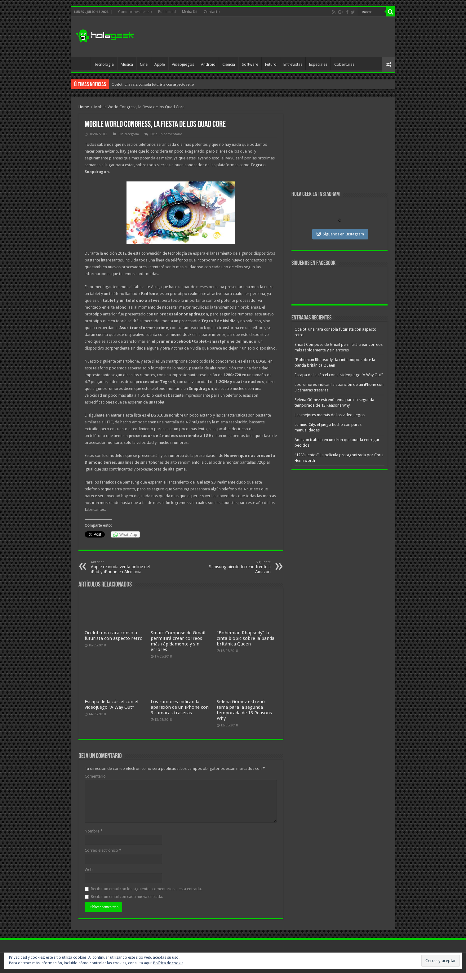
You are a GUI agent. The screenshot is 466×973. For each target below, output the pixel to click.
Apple (159, 64)
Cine (144, 64)
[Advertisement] (277, 37)
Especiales (318, 64)
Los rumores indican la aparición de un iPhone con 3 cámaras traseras (180, 707)
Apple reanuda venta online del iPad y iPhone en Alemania (122, 567)
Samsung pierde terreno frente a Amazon (239, 567)
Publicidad (167, 12)
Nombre (94, 831)
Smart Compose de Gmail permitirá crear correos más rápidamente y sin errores (178, 641)
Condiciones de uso (135, 12)
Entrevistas (292, 64)
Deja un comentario (166, 134)
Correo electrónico (103, 850)
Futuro (271, 64)
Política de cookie (168, 963)
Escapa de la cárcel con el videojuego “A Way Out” (111, 704)
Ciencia (228, 64)
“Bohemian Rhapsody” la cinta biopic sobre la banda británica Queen (245, 638)
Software (250, 64)
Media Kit (189, 12)
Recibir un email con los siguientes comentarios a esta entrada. (146, 888)
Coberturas (344, 64)
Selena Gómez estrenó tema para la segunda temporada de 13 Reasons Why (244, 710)
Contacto (212, 12)
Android (208, 64)
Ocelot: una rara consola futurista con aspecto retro (153, 84)
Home (83, 107)
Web (89, 869)
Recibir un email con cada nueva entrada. (127, 896)
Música (127, 64)
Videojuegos (183, 64)
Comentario (95, 776)
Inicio (82, 63)
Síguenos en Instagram (340, 233)
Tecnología (104, 64)
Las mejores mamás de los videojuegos (330, 415)
